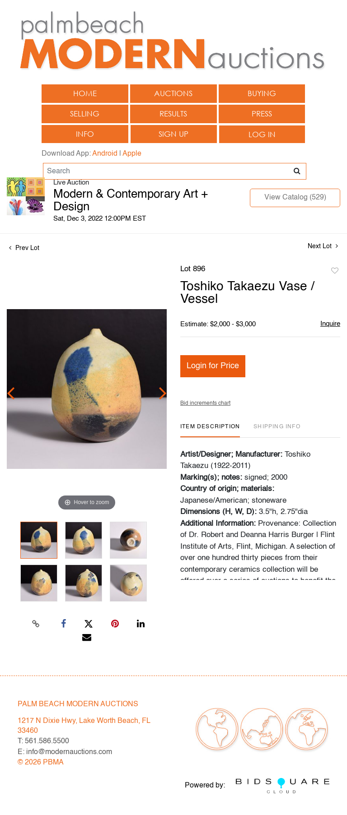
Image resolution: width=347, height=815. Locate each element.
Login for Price (213, 366)
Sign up (173, 134)
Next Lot (323, 246)
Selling (84, 113)
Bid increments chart (205, 403)
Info (85, 134)
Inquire (330, 323)
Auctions (173, 93)
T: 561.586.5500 (43, 741)
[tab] (210, 430)
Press (262, 113)
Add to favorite (334, 271)
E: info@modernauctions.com (65, 752)
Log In (262, 134)
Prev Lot (24, 248)
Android (104, 153)
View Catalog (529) (295, 197)
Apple (131, 153)
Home (85, 93)
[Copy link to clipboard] (36, 624)
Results (173, 113)
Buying (262, 93)
